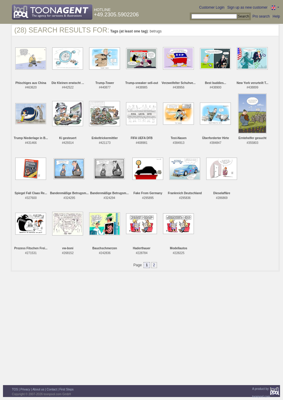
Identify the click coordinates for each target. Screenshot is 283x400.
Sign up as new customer (247, 7)
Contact (52, 389)
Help (276, 16)
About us (38, 389)
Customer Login (212, 7)
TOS (15, 389)
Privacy (25, 389)
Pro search (261, 16)
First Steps (66, 389)
